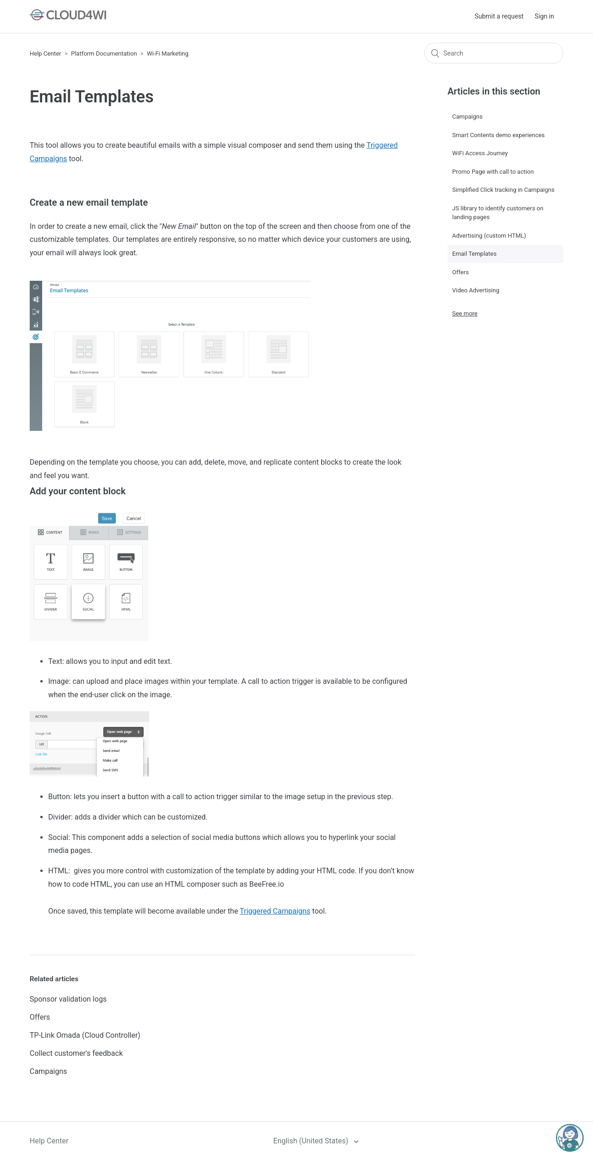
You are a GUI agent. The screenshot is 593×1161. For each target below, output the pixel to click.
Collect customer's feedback (76, 1053)
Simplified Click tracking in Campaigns (503, 189)
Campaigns (48, 1071)
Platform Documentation (104, 53)
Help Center (45, 53)
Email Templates (474, 253)
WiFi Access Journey (480, 153)
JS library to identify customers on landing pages (497, 213)
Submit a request (499, 16)
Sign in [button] (544, 16)
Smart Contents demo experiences (498, 135)
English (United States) (311, 1140)
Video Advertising (475, 290)
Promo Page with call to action (493, 171)
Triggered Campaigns (275, 911)
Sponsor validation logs (68, 999)
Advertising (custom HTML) (489, 235)
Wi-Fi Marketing (168, 53)
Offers (40, 1017)
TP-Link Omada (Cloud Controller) (85, 1035)
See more (465, 313)
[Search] (493, 53)
